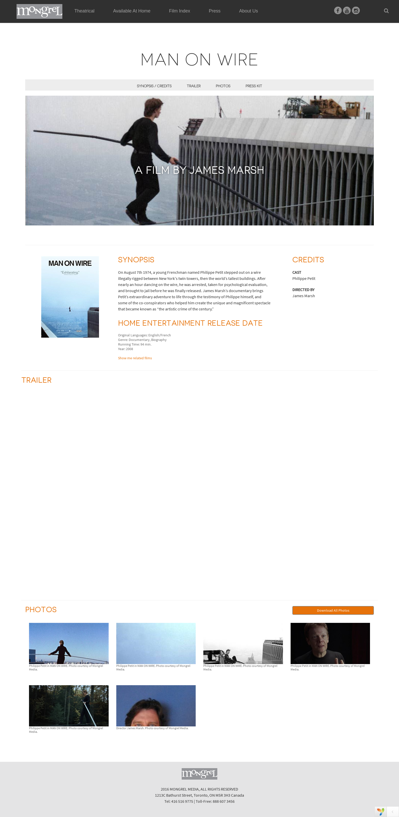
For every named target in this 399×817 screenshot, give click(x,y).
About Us (248, 10)
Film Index (179, 10)
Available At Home (131, 16)
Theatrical (84, 10)
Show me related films (135, 358)
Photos (223, 86)
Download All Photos (333, 610)
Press (215, 10)
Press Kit (254, 86)
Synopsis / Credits (154, 86)
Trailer (194, 86)
